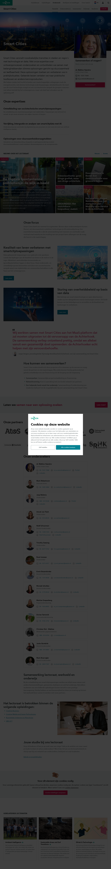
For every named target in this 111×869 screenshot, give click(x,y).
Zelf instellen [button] (43, 447)
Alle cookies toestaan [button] (68, 447)
